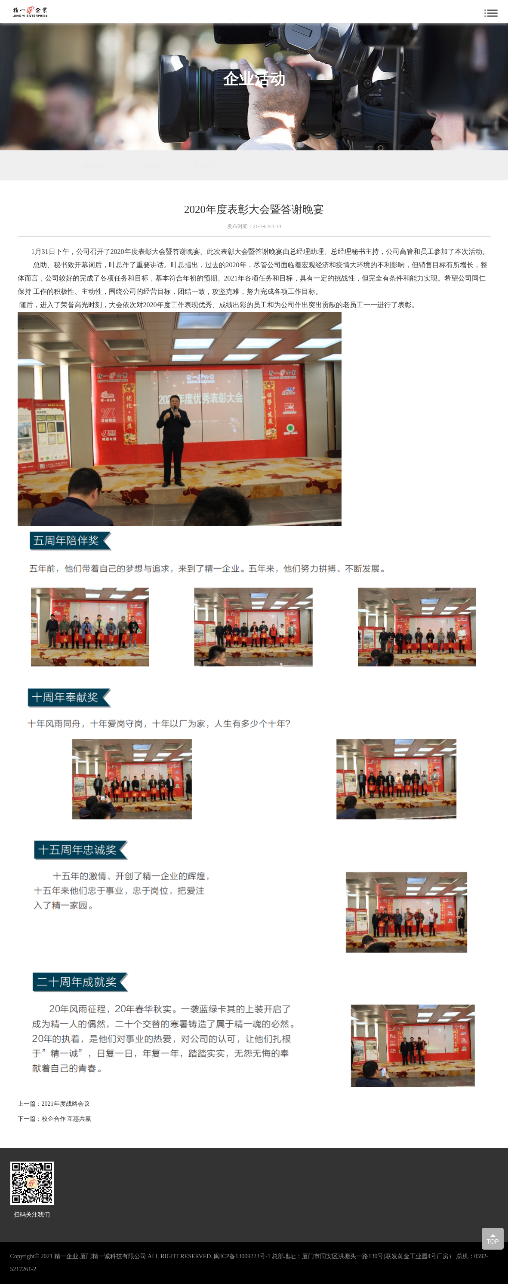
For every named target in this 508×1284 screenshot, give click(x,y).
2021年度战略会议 (66, 1104)
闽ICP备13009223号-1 (242, 1256)
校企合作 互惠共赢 (67, 1119)
